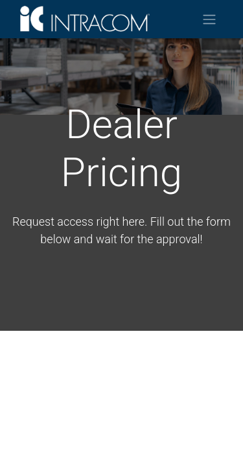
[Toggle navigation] (209, 19)
